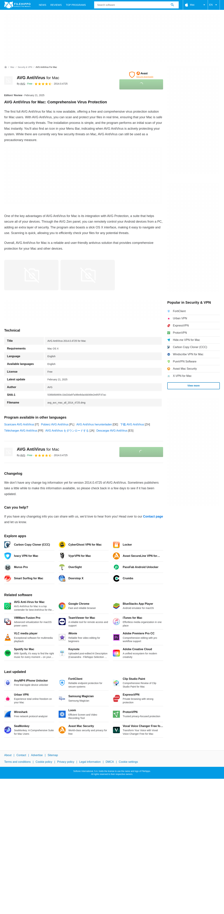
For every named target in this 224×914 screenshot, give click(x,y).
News (42, 5)
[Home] (5, 67)
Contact (21, 755)
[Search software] (172, 4)
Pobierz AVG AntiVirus (55, 424)
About (8, 755)
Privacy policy (65, 761)
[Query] (136, 4)
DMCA (110, 761)
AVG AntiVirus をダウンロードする (67, 430)
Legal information (90, 761)
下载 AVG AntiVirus (132, 424)
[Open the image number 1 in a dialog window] (88, 275)
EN (213, 5)
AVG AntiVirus (38, 77)
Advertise (37, 755)
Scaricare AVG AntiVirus (19, 424)
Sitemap (53, 755)
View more (193, 385)
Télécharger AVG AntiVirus (20, 430)
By (21, 83)
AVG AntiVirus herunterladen (94, 424)
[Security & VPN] (25, 67)
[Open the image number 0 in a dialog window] (31, 275)
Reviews (56, 5)
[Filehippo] (17, 5)
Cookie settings (128, 761)
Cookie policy (44, 761)
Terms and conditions (17, 761)
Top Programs (76, 5)
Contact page (153, 516)
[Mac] (12, 67)
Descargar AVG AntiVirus (111, 430)
